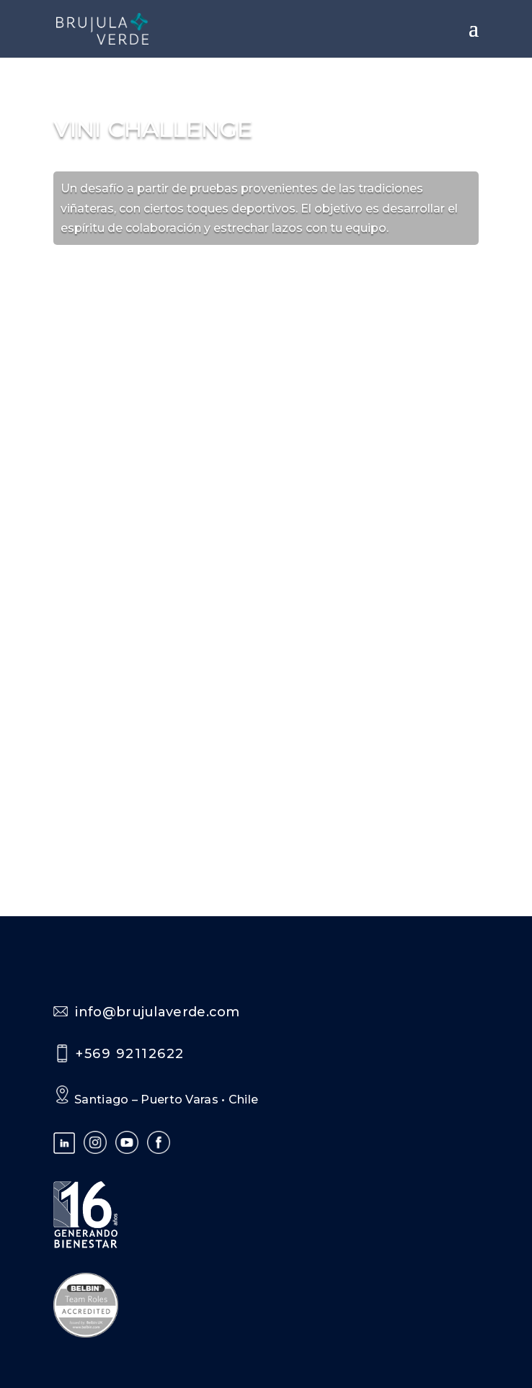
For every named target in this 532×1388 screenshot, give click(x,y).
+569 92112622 (130, 1054)
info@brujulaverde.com (157, 1012)
